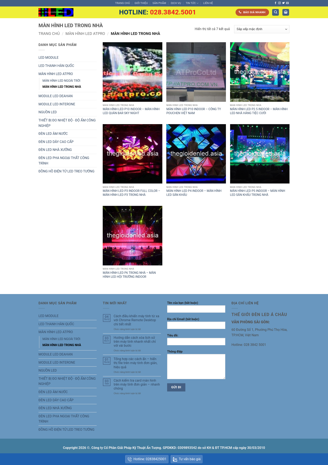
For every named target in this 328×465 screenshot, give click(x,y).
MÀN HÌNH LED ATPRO (85, 33)
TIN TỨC (192, 3)
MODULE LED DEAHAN (55, 96)
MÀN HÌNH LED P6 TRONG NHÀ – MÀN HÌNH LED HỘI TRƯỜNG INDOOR (129, 275)
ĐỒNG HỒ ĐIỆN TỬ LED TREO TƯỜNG (66, 171)
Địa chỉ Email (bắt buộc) (196, 324)
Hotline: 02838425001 (147, 459)
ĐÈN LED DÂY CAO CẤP (56, 142)
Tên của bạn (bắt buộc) (196, 308)
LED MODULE (48, 58)
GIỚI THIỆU (141, 3)
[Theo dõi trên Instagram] (279, 3)
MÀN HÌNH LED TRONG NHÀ (61, 87)
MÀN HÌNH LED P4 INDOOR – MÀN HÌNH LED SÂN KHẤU (193, 193)
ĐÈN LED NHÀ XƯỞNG (55, 150)
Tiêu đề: (196, 341)
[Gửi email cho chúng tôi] (287, 3)
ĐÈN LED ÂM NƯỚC (53, 134)
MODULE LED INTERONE (56, 104)
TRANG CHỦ (122, 3)
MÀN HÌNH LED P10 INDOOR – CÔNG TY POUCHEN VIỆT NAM (193, 111)
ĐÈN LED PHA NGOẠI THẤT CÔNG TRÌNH (63, 160)
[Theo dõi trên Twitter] (283, 3)
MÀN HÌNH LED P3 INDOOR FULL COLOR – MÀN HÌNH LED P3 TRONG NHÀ (131, 193)
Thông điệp (196, 366)
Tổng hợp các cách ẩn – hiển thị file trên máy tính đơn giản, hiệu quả (135, 363)
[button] (285, 12)
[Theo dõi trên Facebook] (275, 3)
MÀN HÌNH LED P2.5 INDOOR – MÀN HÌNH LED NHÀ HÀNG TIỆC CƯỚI (259, 111)
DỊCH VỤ (176, 3)
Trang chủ (49, 33)
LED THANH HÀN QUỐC (56, 66)
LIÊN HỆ (208, 3)
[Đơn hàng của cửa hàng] (262, 29)
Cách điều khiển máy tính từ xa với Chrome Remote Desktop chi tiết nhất (136, 320)
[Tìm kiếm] (275, 12)
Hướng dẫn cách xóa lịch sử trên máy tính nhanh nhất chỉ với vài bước (135, 342)
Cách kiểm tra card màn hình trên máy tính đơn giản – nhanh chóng (137, 384)
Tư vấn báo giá (187, 459)
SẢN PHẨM (159, 3)
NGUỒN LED (47, 112)
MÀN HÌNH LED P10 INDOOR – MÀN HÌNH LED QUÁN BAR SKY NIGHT (131, 111)
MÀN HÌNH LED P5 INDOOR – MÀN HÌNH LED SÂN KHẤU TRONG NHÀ (257, 193)
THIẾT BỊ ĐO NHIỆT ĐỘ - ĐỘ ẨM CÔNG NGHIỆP (67, 123)
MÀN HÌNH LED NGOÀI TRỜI (61, 81)
